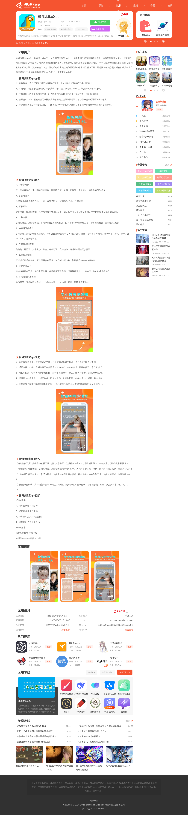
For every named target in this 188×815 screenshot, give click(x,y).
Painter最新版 (66, 687)
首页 (83, 5)
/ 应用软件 (29, 43)
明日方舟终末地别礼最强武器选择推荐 (34, 731)
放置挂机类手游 (143, 201)
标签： (41, 29)
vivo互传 (95, 687)
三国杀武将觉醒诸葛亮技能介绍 (94, 742)
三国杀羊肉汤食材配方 (89, 736)
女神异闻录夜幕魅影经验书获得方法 (33, 742)
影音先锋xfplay (146, 137)
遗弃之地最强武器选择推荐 (161, 270)
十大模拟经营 (163, 184)
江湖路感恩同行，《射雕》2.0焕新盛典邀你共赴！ (167, 80)
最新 (135, 5)
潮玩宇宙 (143, 157)
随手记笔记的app (164, 178)
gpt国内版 (33, 643)
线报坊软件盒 (116, 643)
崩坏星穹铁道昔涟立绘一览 (154, 63)
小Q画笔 (81, 705)
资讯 (170, 5)
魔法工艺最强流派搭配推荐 (161, 248)
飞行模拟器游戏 (144, 177)
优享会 (66, 705)
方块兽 (142, 152)
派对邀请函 (95, 705)
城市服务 (164, 171)
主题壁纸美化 (66, 29)
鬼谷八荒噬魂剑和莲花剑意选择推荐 (161, 259)
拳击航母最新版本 (37, 658)
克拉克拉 (146, 27)
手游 (101, 5)
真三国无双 (141, 206)
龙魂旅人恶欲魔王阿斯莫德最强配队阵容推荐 (100, 726)
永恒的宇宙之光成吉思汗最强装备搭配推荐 (37, 736)
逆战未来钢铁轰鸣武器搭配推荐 (31, 726)
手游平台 (140, 210)
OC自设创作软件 (145, 191)
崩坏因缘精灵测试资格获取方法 (167, 63)
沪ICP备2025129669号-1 (94, 809)
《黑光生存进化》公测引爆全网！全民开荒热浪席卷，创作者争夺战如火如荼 (154, 80)
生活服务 (81, 29)
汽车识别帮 (109, 705)
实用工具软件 (50, 29)
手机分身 (140, 224)
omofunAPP (145, 142)
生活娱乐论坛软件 (144, 171)
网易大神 (143, 121)
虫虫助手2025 (145, 147)
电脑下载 (99, 29)
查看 (49, 647)
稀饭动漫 (140, 196)
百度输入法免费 (109, 687)
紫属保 (124, 705)
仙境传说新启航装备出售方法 (93, 731)
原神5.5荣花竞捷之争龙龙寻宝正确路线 (141, 80)
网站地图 (94, 801)
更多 (128, 721)
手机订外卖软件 (143, 215)
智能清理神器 (124, 687)
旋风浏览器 (74, 658)
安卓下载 (102, 22)
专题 (152, 5)
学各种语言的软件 (163, 191)
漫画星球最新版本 (162, 28)
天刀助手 (114, 658)
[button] (163, 41)
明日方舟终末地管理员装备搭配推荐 (161, 236)
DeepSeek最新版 (81, 687)
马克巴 (142, 116)
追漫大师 (143, 126)
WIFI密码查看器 (146, 131)
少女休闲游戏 (145, 184)
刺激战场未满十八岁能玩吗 (141, 63)
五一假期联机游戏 (144, 220)
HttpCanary (74, 643)
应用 (118, 5)
